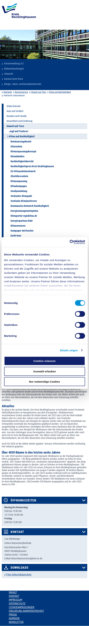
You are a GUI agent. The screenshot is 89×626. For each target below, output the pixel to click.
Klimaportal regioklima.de (24, 215)
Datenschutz (17, 603)
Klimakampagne (19, 186)
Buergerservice (21, 92)
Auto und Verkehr (15, 111)
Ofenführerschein (19, 176)
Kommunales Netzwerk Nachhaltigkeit (30, 205)
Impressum (15, 599)
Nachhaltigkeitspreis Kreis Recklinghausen (32, 166)
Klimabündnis (17, 156)
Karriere (14, 618)
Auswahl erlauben (44, 371)
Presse (13, 614)
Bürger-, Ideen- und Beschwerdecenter (22, 84)
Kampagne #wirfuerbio (22, 230)
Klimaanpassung (19, 181)
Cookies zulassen (44, 360)
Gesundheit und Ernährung (19, 121)
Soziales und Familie (17, 116)
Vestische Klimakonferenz (24, 201)
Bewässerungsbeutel (21, 141)
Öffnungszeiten (23, 500)
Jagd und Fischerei (18, 131)
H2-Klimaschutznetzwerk (23, 171)
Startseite (8, 92)
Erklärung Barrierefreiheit (26, 611)
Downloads (19, 567)
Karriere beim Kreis (13, 78)
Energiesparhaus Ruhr (22, 220)
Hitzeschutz (16, 146)
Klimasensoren (18, 225)
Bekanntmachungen (14, 68)
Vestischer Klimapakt (21, 196)
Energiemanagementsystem (24, 210)
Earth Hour (16, 235)
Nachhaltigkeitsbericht (22, 161)
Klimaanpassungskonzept (23, 151)
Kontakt (17, 532)
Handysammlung (19, 191)
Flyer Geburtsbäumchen (19, 574)
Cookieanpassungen (21, 607)
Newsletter (16, 622)
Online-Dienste (14, 106)
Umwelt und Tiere (38, 92)
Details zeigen (69, 350)
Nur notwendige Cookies (44, 381)
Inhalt (13, 592)
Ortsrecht (8, 73)
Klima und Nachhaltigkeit (60, 92)
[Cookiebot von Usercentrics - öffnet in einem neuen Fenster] (69, 242)
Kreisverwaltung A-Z (14, 63)
